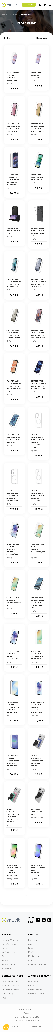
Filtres (7, 38)
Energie (31, 948)
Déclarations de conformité (27, 1020)
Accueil (5, 15)
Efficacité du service (11, 990)
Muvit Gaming (8, 952)
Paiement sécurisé (10, 985)
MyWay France (8, 964)
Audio (31, 944)
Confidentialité (35, 990)
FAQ (4, 998)
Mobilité (32, 952)
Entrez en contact (10, 981)
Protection (33, 940)
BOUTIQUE (29, 5)
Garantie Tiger (8, 994)
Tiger (4, 956)
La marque (33, 981)
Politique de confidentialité (26, 1017)
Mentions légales (27, 1009)
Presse (31, 985)
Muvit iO (5, 948)
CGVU (26, 1013)
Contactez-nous (36, 994)
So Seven (6, 968)
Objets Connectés (37, 964)
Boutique (14, 15)
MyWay (5, 960)
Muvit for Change (10, 940)
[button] (6, 1027)
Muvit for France (9, 944)
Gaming (32, 960)
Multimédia (33, 956)
